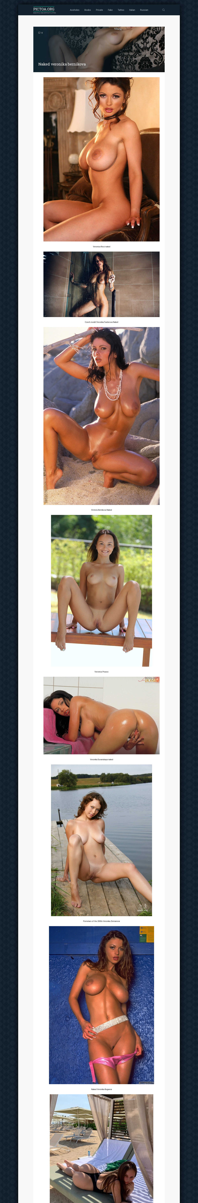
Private (99, 10)
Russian (144, 10)
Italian (132, 10)
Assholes (74, 10)
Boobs (87, 10)
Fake (110, 10)
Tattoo (121, 10)
